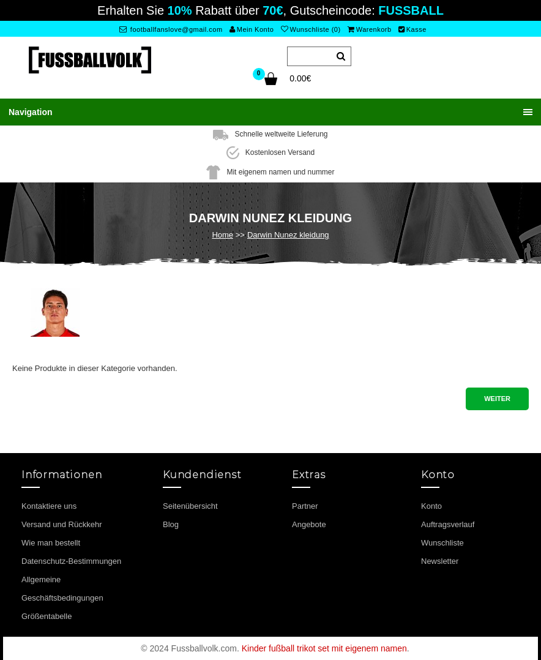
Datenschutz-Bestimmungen (71, 561)
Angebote (309, 524)
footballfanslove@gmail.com (171, 29)
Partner (305, 506)
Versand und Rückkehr (61, 524)
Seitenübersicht (190, 506)
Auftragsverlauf (447, 524)
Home (222, 234)
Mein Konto (251, 29)
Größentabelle (46, 616)
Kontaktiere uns (48, 506)
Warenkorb (369, 29)
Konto (431, 506)
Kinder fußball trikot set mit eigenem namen (324, 648)
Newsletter (439, 561)
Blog (171, 524)
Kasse (412, 29)
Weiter (497, 398)
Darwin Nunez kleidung (288, 234)
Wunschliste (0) (311, 29)
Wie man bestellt (50, 542)
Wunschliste (442, 542)
